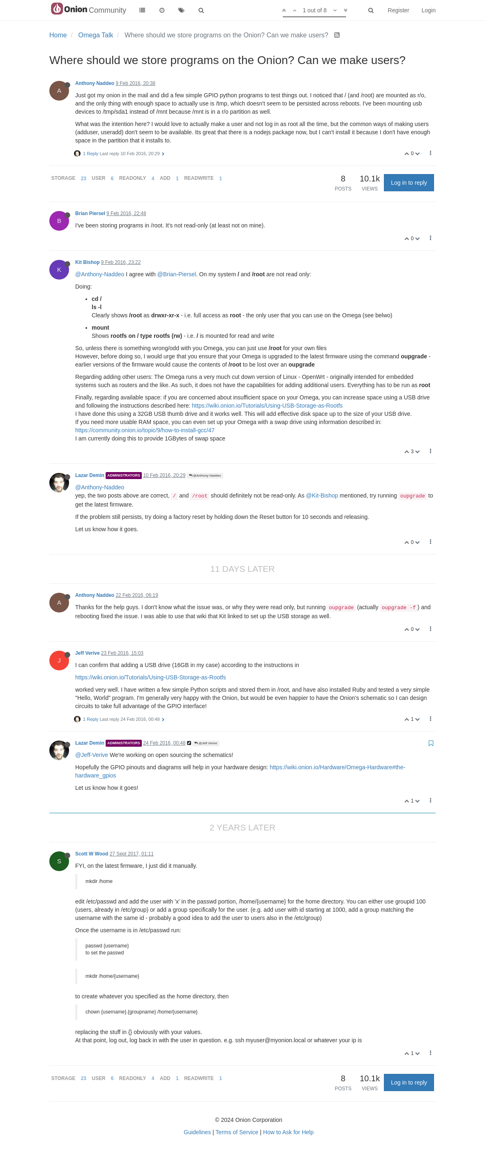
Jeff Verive (87, 653)
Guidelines (197, 1132)
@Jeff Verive (205, 743)
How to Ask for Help (288, 1132)
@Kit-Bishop (322, 495)
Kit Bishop (87, 262)
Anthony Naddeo (94, 83)
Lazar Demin (89, 475)
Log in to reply (409, 182)
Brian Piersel (90, 213)
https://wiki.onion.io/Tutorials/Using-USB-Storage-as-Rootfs (267, 405)
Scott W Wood (91, 854)
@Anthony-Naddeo (99, 274)
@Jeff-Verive (91, 755)
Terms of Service (236, 1132)
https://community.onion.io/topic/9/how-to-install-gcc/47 (145, 430)
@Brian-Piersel (176, 274)
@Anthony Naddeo (205, 475)
